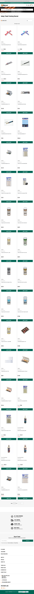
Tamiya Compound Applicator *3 (25, 132)
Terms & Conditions (10, 542)
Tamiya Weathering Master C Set (8, 102)
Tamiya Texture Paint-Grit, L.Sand (8, 251)
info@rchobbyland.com (5, 582)
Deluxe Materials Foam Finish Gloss (8, 459)
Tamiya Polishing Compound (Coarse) (8, 43)
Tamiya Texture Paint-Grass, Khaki (25, 281)
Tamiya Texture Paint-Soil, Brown (8, 221)
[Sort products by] (29, 20)
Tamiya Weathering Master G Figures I (25, 370)
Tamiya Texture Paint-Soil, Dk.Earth (25, 221)
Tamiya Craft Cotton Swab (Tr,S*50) (8, 192)
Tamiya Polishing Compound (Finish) (8, 73)
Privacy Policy (16, 542)
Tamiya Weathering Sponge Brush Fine (25, 73)
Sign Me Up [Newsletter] (27, 540)
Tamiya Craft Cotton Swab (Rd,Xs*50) (25, 488)
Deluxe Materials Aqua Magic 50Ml (25, 429)
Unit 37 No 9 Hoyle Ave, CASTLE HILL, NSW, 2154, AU (6, 576)
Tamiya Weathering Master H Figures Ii (8, 399)
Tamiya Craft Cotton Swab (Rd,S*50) (25, 162)
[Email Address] (11, 541)
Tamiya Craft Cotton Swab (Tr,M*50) (25, 192)
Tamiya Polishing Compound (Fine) (25, 43)
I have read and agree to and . (9, 542)
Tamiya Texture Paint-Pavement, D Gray (8, 281)
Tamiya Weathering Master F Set (25, 340)
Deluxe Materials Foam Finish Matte (25, 459)
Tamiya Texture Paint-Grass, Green (25, 251)
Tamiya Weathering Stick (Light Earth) (8, 132)
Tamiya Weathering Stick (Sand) (25, 102)
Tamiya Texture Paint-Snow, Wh (8, 310)
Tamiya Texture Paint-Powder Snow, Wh (25, 310)
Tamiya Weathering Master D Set (8, 488)
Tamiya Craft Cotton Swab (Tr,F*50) (8, 429)
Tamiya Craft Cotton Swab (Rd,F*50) (25, 399)
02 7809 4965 (4, 580)
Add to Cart (8, 53)
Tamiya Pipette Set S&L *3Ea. (8, 370)
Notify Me (9, 498)
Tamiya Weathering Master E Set (8, 162)
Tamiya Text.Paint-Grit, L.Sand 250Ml (8, 340)
